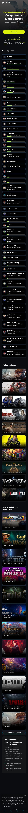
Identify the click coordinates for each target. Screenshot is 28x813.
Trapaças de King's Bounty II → (14, 12)
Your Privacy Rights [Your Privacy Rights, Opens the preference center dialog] (14, 809)
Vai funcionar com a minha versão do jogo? (13, 769)
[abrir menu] (25, 2)
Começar (14, 32)
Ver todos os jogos (14, 733)
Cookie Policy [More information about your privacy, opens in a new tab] (7, 806)
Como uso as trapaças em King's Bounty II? (13, 764)
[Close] (25, 795)
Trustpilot (7, 760)
